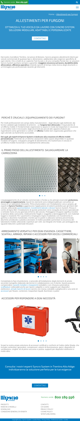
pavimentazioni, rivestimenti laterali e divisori (36, 208)
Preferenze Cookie (57, 419)
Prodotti (5, 404)
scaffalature (6, 287)
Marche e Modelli (8, 407)
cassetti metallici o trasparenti (25, 285)
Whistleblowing (48, 414)
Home (51, 14)
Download (5, 409)
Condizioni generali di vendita (14, 412)
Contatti (44, 404)
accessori (5, 291)
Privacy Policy (47, 409)
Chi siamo (45, 407)
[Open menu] (77, 7)
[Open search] (77, 2)
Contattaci (40, 38)
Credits (66, 419)
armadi (13, 289)
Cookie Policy (47, 412)
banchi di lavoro (24, 289)
